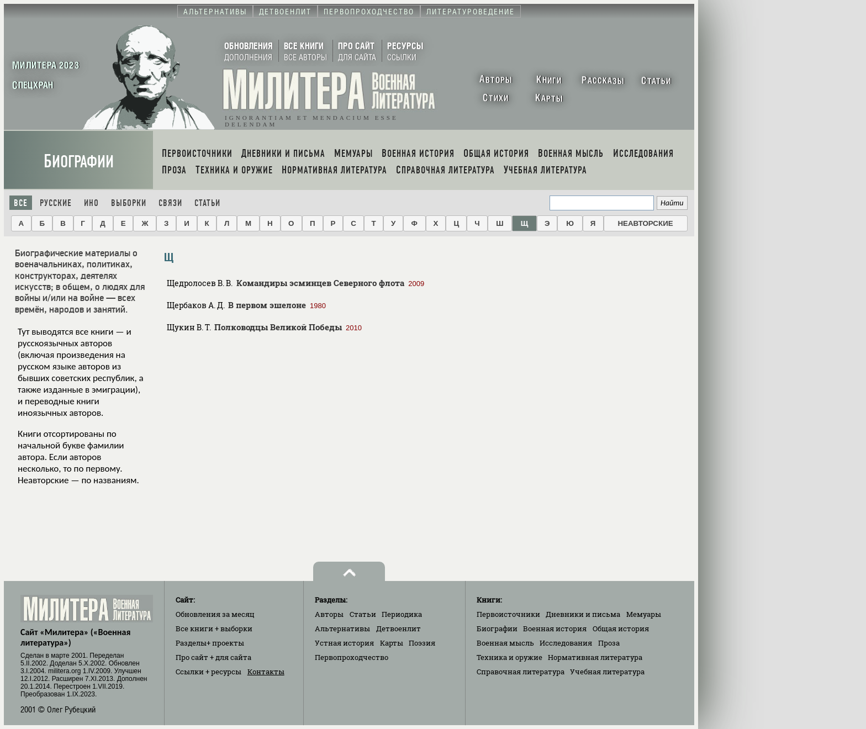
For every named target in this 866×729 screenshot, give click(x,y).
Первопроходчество (351, 657)
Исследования (566, 643)
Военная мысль (505, 643)
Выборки (128, 203)
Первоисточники (508, 614)
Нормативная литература (595, 657)
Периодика (402, 614)
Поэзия (422, 643)
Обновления (215, 614)
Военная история (555, 628)
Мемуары (643, 614)
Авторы (329, 614)
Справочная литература (520, 672)
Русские (56, 203)
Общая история (621, 628)
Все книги (214, 628)
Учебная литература (607, 672)
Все (21, 203)
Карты (391, 643)
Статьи (207, 203)
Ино (91, 203)
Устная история (344, 643)
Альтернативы (342, 628)
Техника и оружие (509, 657)
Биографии (79, 161)
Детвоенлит (398, 628)
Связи (170, 203)
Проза (609, 643)
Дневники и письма (583, 614)
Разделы (210, 643)
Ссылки (208, 672)
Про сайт (213, 657)
